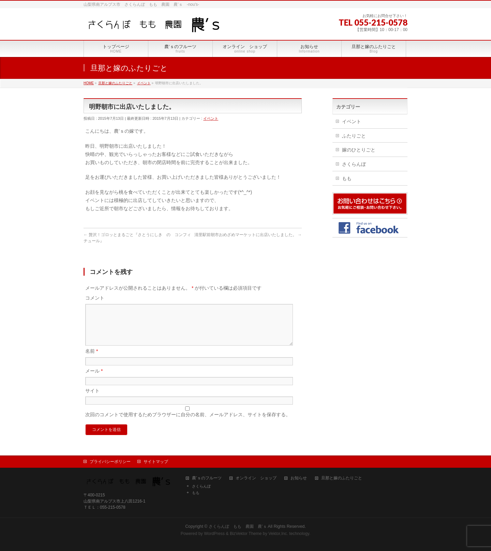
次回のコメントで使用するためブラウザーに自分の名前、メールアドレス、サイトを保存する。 (188, 422)
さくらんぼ (354, 164)
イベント (210, 118)
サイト (92, 399)
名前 (91, 359)
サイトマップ (156, 461)
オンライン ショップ (256, 478)
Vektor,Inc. (278, 533)
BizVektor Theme (246, 533)
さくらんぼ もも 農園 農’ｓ (238, 526)
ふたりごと (354, 136)
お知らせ (299, 478)
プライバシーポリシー (110, 461)
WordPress (214, 533)
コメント (94, 298)
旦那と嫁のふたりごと (341, 478)
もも (347, 178)
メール (94, 379)
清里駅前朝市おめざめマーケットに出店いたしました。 (248, 234)
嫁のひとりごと (358, 150)
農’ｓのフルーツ (207, 478)
